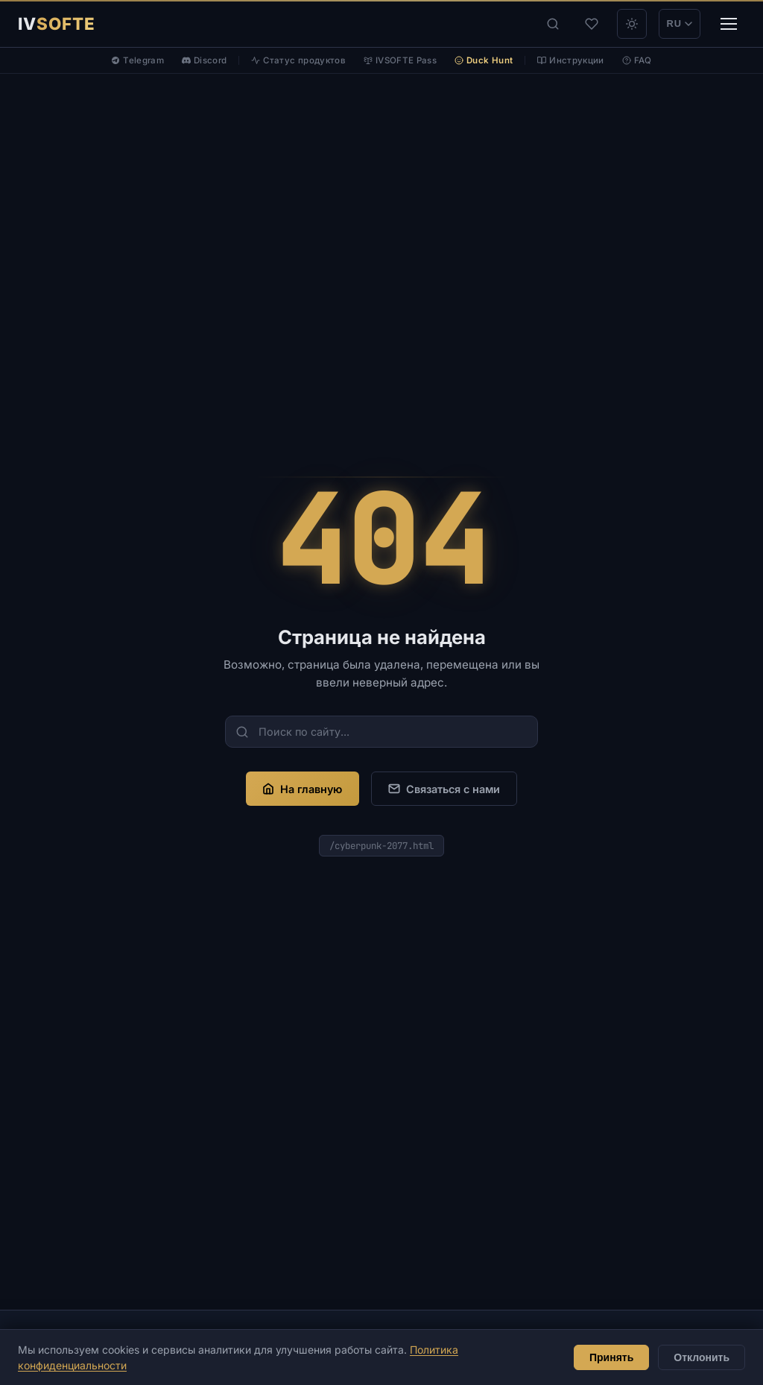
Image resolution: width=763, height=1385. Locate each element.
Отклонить (701, 1357)
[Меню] (728, 23)
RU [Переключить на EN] (679, 23)
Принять (611, 1357)
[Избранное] (591, 23)
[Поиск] (552, 23)
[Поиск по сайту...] (381, 732)
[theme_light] (632, 24)
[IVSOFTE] (56, 23)
